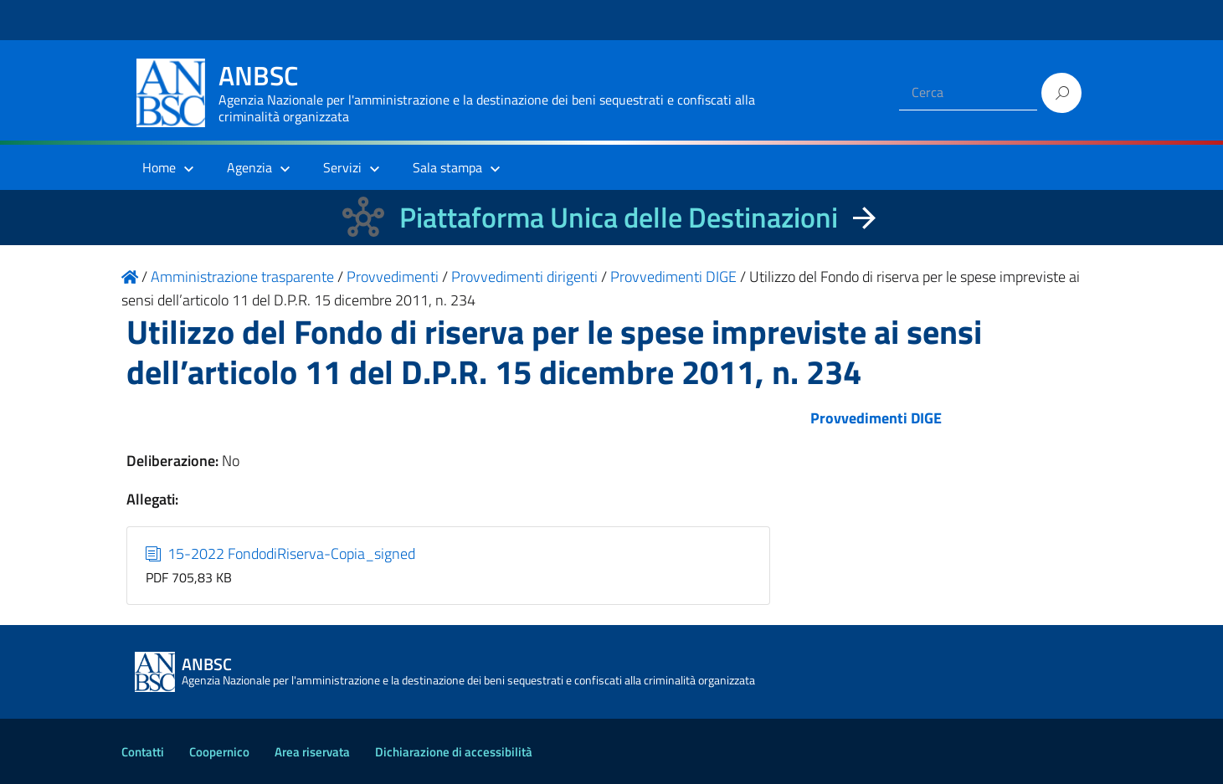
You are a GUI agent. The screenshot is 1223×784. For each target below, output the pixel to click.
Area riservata (312, 751)
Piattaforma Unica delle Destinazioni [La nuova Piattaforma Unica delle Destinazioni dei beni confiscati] (618, 217)
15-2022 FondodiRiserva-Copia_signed (280, 553)
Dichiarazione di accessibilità (453, 751)
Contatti (142, 751)
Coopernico (219, 751)
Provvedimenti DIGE (876, 418)
